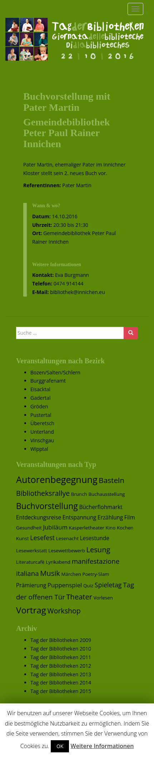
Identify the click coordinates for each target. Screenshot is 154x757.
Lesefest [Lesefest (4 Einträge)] (42, 537)
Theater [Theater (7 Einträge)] (79, 597)
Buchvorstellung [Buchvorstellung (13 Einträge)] (47, 506)
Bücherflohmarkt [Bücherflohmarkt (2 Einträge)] (100, 507)
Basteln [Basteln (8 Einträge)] (111, 480)
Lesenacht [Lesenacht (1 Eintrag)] (67, 538)
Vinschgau (42, 440)
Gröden (39, 406)
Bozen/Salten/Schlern (55, 372)
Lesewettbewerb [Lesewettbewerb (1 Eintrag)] (66, 550)
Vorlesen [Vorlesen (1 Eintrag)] (103, 597)
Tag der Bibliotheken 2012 (60, 665)
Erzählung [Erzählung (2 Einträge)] (110, 517)
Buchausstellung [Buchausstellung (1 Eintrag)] (106, 494)
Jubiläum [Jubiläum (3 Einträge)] (55, 527)
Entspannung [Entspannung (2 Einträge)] (79, 517)
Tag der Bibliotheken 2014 (60, 682)
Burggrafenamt (48, 380)
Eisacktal (40, 389)
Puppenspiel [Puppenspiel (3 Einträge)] (65, 585)
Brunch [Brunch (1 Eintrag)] (79, 494)
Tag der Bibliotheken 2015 (60, 691)
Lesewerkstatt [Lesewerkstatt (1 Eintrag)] (31, 550)
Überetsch (42, 423)
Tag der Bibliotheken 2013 (60, 674)
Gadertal (40, 397)
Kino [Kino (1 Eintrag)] (111, 527)
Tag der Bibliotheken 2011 (60, 657)
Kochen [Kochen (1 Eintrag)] (125, 527)
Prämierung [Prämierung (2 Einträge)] (31, 585)
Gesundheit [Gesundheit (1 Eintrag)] (29, 527)
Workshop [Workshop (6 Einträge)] (64, 611)
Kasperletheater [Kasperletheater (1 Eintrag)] (86, 527)
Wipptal (39, 448)
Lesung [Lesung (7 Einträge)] (98, 549)
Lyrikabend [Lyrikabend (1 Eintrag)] (58, 562)
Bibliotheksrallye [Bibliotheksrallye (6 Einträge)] (43, 493)
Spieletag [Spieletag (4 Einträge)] (108, 585)
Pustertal (40, 415)
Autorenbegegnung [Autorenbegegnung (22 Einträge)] (57, 479)
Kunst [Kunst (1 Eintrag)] (22, 538)
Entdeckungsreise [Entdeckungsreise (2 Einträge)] (38, 517)
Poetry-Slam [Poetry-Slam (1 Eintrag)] (95, 574)
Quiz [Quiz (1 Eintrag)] (88, 585)
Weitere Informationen (102, 746)
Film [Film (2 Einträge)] (129, 517)
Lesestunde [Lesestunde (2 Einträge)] (94, 538)
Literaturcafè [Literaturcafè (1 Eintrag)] (30, 562)
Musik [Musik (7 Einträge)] (50, 573)
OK (59, 746)
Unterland (42, 431)
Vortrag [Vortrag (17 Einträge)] (31, 610)
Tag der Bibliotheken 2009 (60, 640)
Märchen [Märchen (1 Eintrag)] (71, 574)
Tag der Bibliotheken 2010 (60, 648)
